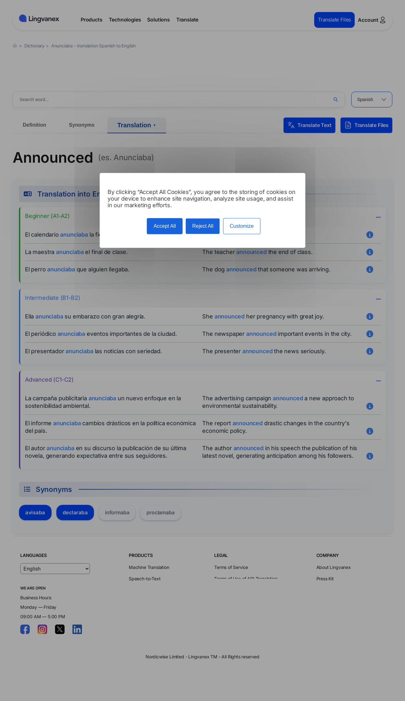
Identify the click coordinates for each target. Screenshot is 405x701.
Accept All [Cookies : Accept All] (164, 226)
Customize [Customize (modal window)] (242, 226)
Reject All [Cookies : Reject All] (202, 226)
